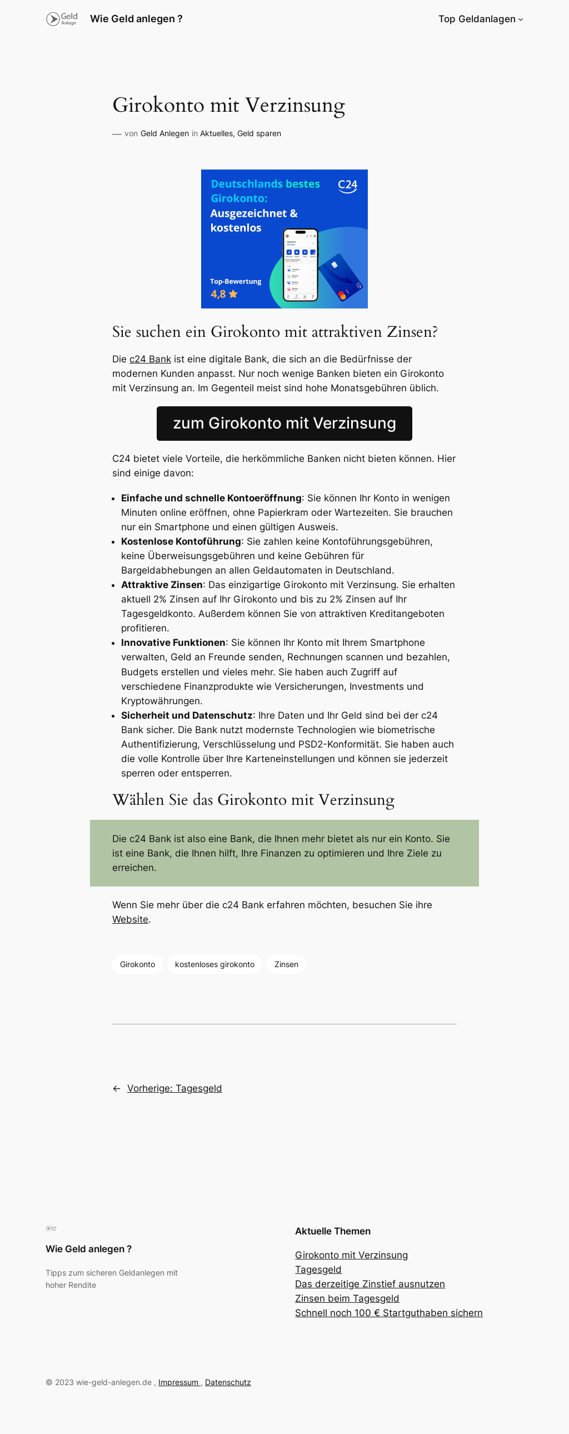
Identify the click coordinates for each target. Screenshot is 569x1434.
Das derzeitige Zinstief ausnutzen (370, 1283)
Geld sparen (259, 133)
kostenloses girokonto (214, 964)
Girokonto (137, 964)
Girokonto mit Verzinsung (351, 1255)
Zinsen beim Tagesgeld (347, 1298)
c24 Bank (150, 359)
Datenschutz (228, 1382)
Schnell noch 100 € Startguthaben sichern (389, 1312)
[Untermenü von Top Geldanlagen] (520, 19)
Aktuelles (216, 133)
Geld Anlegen (165, 133)
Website (130, 919)
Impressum (179, 1382)
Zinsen (286, 964)
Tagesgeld (318, 1269)
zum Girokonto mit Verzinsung (284, 423)
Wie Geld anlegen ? (136, 18)
